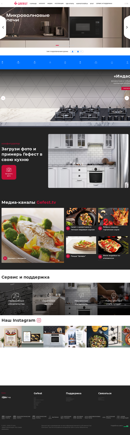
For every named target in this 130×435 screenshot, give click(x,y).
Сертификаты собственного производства (44, 379)
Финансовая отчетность (42, 390)
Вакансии (37, 374)
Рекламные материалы (74, 371)
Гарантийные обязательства (76, 377)
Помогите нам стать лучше (107, 377)
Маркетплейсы (81, 3)
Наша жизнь (38, 404)
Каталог (21, 3)
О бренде (12, 3)
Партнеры (37, 407)
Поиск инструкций (73, 381)
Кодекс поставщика (41, 397)
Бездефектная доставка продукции (79, 374)
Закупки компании (41, 394)
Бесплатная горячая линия (108, 371)
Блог (91, 3)
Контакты (37, 400)
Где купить (69, 3)
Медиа (29, 3)
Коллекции (38, 3)
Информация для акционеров (45, 387)
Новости (37, 384)
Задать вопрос (103, 374)
